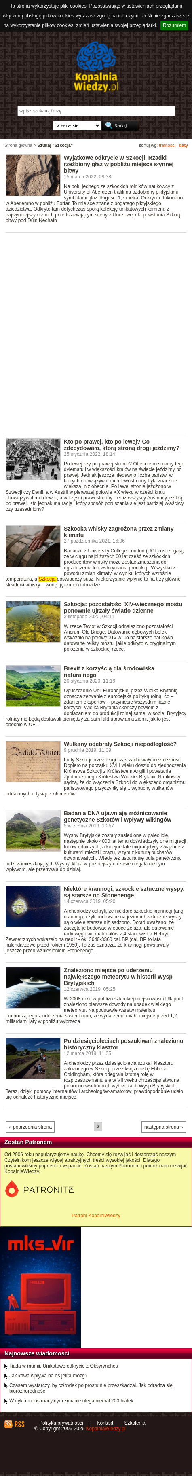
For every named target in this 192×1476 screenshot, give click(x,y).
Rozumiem (174, 25)
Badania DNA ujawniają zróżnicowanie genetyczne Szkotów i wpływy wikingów (117, 816)
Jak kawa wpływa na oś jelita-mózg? (48, 1376)
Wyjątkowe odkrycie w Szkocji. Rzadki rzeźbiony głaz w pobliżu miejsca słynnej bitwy (118, 164)
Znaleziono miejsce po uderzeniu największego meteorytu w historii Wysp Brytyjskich (118, 976)
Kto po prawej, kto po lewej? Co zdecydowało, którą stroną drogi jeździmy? (121, 444)
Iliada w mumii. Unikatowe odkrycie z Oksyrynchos (63, 1366)
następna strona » (163, 1127)
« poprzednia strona (30, 1127)
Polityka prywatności (61, 1423)
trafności (167, 145)
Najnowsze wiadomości (37, 1353)
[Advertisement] (96, 333)
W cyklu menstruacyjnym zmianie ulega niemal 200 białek (71, 1401)
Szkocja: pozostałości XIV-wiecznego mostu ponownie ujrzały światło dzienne (123, 607)
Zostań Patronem (28, 1142)
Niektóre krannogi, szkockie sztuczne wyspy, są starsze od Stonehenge (124, 892)
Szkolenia (135, 1423)
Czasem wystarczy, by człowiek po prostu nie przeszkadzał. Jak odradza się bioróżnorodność (91, 1388)
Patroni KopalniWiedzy (96, 1215)
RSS (19, 1424)
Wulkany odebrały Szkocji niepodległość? (120, 744)
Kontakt (105, 1423)
